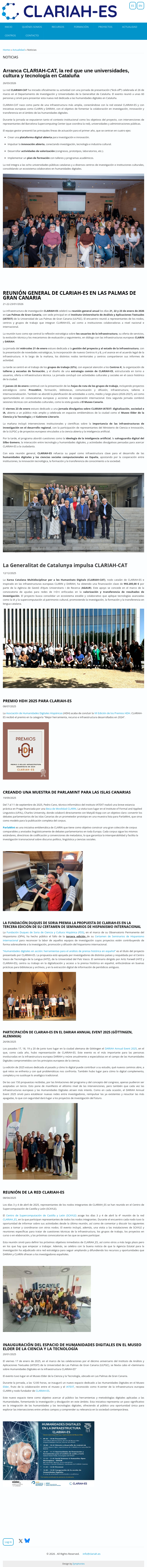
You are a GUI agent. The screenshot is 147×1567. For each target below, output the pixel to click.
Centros (10, 35)
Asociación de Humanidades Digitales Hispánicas (34, 713)
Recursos (58, 27)
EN (140, 5)
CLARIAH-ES (42, 1390)
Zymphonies (78, 1563)
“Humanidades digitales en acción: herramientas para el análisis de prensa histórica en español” (59, 951)
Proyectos (105, 27)
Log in (8, 1542)
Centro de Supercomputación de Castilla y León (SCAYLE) (41, 1215)
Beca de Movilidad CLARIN (61, 808)
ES (132, 5)
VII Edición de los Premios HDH (112, 713)
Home (6, 49)
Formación (81, 27)
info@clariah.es (91, 1554)
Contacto (32, 35)
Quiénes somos (32, 27)
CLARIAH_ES (10, 1219)
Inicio (8, 27)
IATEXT (70, 1386)
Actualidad (129, 27)
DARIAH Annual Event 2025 (121, 1048)
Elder (6, 1386)
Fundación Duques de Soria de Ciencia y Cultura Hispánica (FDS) (45, 932)
